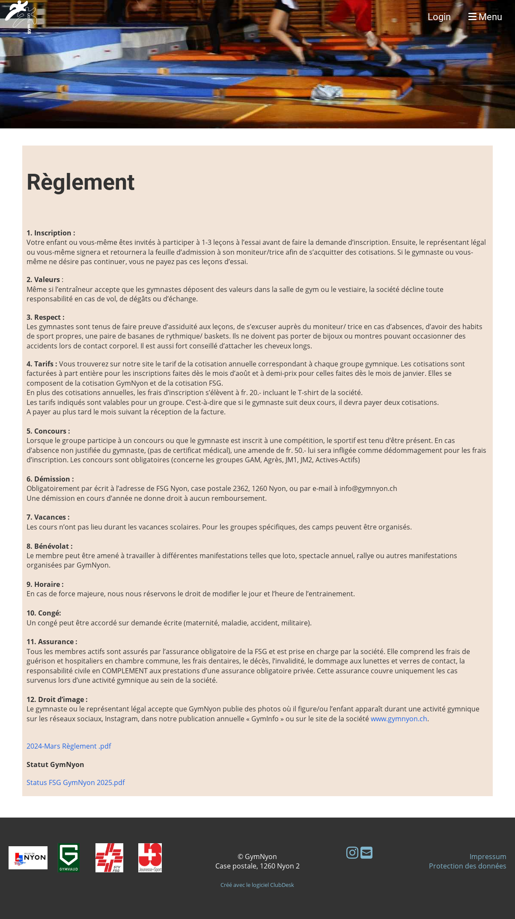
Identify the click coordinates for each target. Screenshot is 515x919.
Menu (485, 17)
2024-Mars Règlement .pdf (69, 746)
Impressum (488, 856)
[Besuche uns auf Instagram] (352, 852)
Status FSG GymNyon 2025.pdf (76, 782)
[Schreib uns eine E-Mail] (366, 852)
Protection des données (467, 866)
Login (439, 17)
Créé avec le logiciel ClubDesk (257, 885)
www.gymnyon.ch (399, 718)
